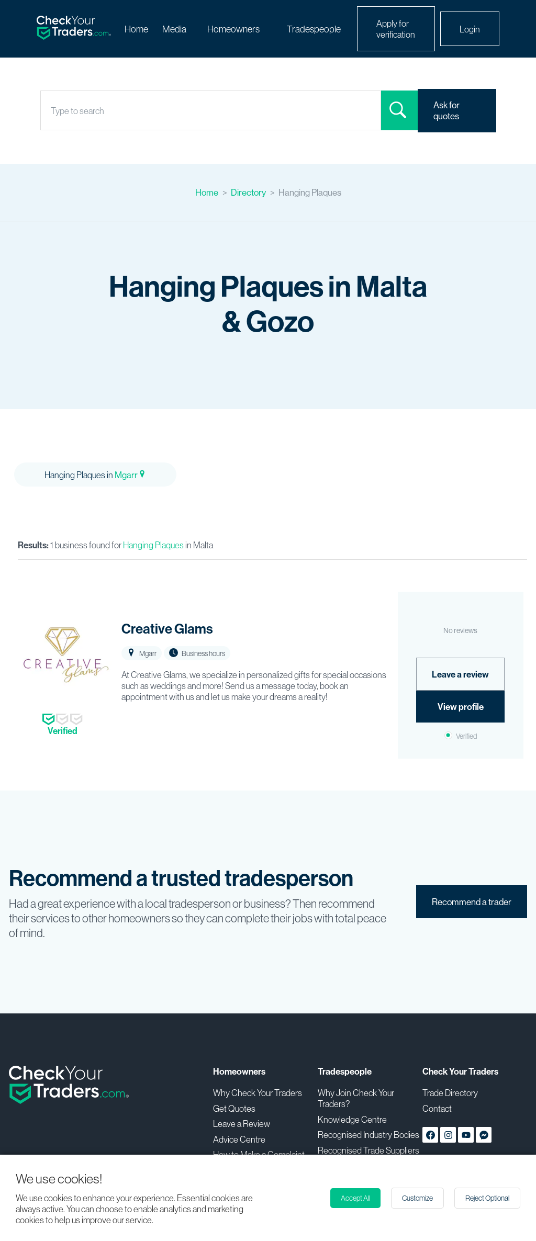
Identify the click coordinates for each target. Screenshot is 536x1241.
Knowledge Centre (352, 1119)
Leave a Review (241, 1123)
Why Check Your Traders (257, 1092)
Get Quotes (234, 1108)
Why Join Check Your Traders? (356, 1098)
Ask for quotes (446, 110)
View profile (461, 706)
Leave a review (460, 674)
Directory (248, 192)
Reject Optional (487, 1198)
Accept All (355, 1198)
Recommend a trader (471, 901)
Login (470, 29)
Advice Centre (239, 1139)
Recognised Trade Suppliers (368, 1150)
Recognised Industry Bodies (368, 1134)
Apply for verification (395, 29)
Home (136, 29)
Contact (437, 1108)
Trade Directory (450, 1092)
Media (174, 29)
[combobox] (51, 110)
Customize (417, 1198)
